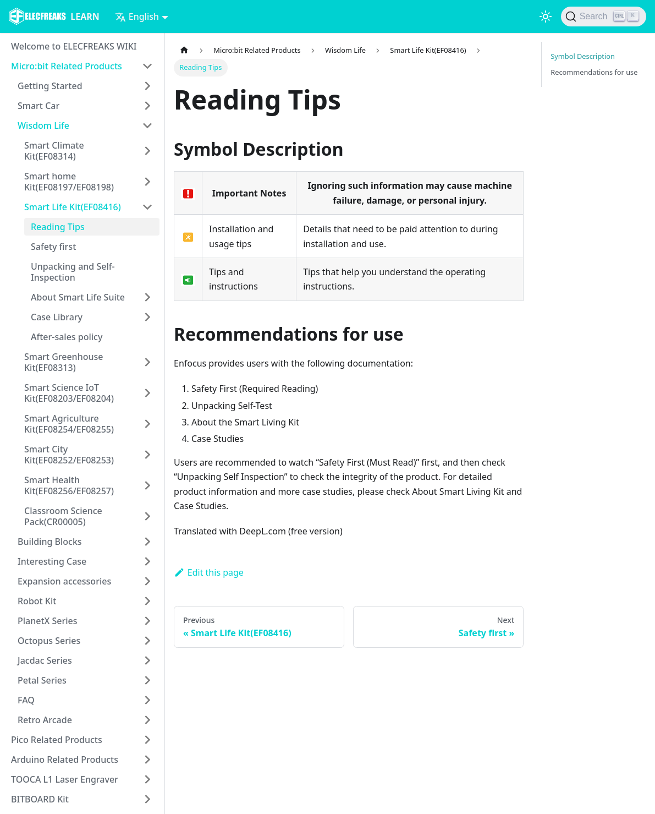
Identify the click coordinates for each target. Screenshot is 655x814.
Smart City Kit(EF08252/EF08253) (69, 454)
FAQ (26, 700)
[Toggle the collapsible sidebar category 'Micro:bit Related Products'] (147, 66)
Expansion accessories (64, 581)
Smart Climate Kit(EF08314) (54, 150)
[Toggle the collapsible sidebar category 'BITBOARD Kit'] (147, 799)
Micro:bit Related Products (66, 66)
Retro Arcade (45, 720)
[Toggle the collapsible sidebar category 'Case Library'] (147, 317)
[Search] (603, 16)
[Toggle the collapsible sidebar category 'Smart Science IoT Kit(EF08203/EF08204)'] (147, 393)
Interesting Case (52, 561)
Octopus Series (49, 641)
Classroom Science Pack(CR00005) (63, 516)
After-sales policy (66, 337)
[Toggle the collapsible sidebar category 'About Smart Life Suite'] (147, 297)
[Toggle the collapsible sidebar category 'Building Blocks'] (147, 541)
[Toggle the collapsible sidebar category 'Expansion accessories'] (147, 581)
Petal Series (42, 680)
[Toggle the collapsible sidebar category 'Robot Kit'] (147, 601)
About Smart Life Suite (78, 297)
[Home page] (184, 50)
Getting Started (50, 86)
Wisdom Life (43, 125)
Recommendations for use (594, 72)
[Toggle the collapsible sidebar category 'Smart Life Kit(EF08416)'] (147, 207)
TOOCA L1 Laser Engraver (64, 779)
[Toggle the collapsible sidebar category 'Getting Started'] (147, 86)
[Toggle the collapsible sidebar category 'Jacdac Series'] (147, 660)
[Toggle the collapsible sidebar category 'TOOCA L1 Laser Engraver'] (147, 779)
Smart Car (38, 106)
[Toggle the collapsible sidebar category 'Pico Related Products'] (147, 740)
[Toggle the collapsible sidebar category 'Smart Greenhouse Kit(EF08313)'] (147, 362)
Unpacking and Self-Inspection (73, 271)
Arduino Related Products (64, 759)
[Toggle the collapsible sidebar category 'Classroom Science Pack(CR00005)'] (147, 516)
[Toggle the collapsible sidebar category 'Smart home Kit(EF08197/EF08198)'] (147, 181)
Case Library (56, 317)
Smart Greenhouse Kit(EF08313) (63, 362)
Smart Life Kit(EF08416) (72, 207)
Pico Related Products (56, 740)
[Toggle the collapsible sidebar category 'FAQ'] (147, 700)
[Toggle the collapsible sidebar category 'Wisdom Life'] (147, 125)
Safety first (53, 247)
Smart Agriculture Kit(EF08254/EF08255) (69, 423)
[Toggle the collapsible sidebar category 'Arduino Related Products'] (147, 759)
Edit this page (209, 572)
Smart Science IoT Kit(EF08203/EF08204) (69, 393)
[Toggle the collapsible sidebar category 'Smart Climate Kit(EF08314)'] (147, 150)
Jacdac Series (45, 660)
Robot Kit (37, 601)
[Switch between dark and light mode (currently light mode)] (545, 16)
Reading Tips (58, 227)
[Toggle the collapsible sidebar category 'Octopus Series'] (147, 640)
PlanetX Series (48, 621)
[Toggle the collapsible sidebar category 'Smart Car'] (147, 105)
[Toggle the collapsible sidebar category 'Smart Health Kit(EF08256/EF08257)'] (147, 485)
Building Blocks (50, 542)
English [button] (137, 16)
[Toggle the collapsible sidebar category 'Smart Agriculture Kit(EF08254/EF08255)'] (147, 423)
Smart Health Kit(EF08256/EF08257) (69, 485)
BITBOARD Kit (40, 799)
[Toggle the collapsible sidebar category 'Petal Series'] (147, 680)
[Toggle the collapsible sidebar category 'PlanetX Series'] (147, 621)
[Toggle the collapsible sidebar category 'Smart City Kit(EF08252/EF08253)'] (147, 454)
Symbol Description (583, 56)
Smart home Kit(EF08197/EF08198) (69, 181)
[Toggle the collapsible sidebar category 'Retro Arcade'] (147, 720)
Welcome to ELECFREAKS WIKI (73, 46)
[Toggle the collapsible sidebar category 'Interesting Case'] (147, 561)
